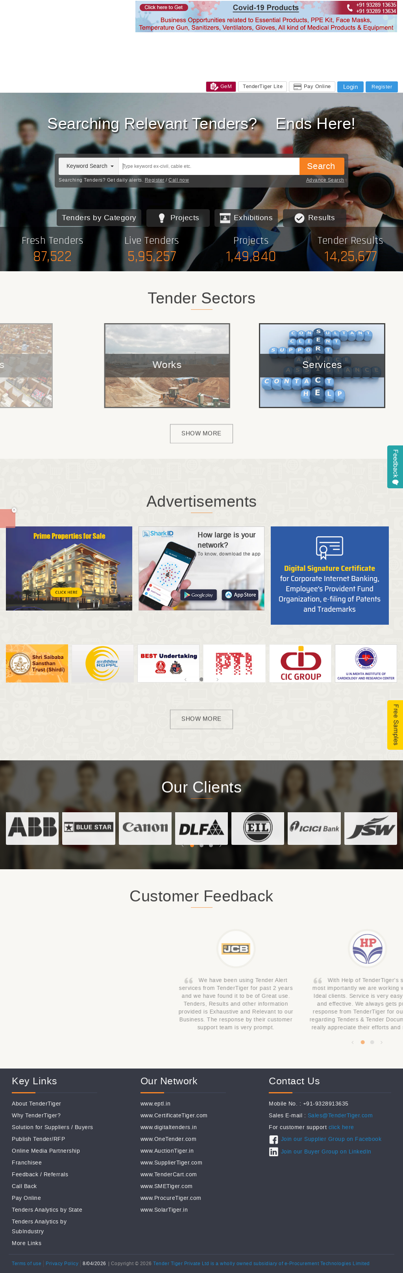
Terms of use (26, 1263)
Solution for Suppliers (40, 1127)
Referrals (56, 1174)
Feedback (25, 1174)
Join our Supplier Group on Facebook (331, 1139)
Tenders (149, 42)
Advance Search (325, 180)
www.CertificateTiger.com (174, 1115)
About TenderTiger (36, 1103)
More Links (26, 1243)
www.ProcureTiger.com (171, 1198)
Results (321, 218)
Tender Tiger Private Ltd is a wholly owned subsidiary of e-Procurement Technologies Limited (261, 1263)
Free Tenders (319, 42)
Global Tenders (184, 42)
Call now (178, 180)
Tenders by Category (99, 218)
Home (124, 42)
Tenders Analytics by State (47, 1210)
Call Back (24, 1186)
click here (341, 1127)
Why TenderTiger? (36, 1115)
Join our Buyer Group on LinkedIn (326, 1151)
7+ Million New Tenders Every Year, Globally (201, 124)
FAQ (305, 70)
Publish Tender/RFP (38, 1139)
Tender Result (360, 42)
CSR (157, 51)
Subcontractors (229, 42)
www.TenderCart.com (168, 1174)
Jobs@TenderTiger (194, 51)
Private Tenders (275, 42)
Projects (185, 218)
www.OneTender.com (168, 1139)
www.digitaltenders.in (168, 1127)
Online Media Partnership (46, 1151)
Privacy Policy (62, 1263)
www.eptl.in (155, 1103)
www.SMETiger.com (166, 1186)
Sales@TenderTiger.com (340, 1115)
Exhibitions (130, 51)
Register (155, 180)
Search (321, 166)
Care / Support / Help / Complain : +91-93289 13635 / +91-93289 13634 (204, 70)
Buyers (84, 1127)
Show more (201, 446)
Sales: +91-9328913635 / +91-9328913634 (169, 62)
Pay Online (26, 1198)
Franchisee (27, 1162)
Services (236, 51)
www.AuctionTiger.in (167, 1151)
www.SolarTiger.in (164, 1210)
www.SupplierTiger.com (171, 1162)
